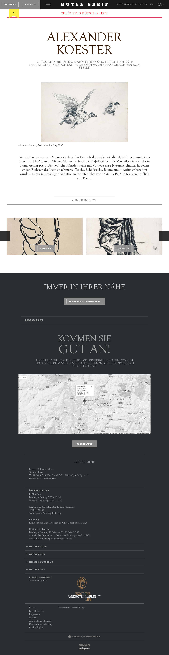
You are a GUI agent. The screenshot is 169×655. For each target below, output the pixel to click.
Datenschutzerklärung (40, 624)
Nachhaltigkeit (36, 627)
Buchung (10, 4)
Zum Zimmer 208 (84, 200)
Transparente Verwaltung (71, 607)
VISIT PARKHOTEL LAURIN (132, 4)
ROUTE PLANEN (84, 444)
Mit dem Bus (37, 569)
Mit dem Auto (38, 546)
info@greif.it (81, 475)
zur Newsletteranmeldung (84, 301)
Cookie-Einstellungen (40, 620)
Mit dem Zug (37, 554)
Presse (32, 607)
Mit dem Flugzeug (41, 562)
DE (151, 4)
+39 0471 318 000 (40, 475)
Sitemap (33, 617)
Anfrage (30, 4)
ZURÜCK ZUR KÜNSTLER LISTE (84, 13)
